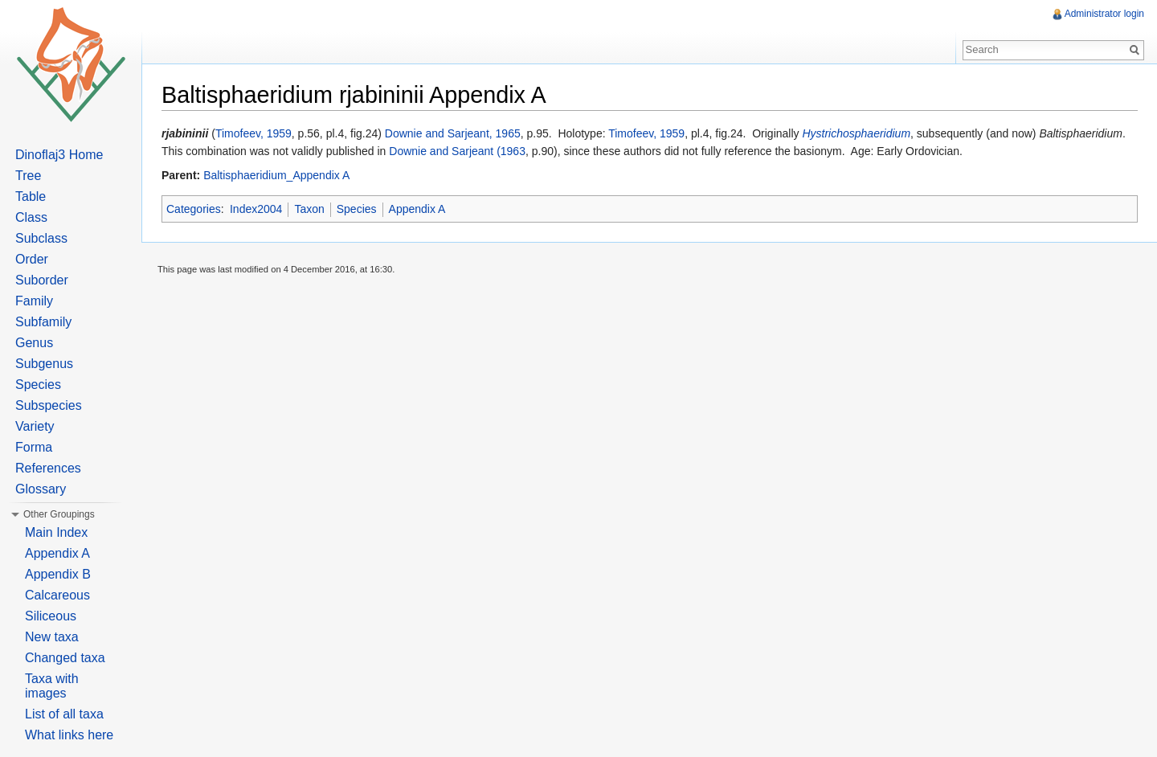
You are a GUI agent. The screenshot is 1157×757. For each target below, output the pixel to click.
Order (31, 259)
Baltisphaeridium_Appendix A (276, 175)
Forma (33, 447)
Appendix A (417, 209)
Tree (28, 175)
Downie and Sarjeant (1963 (457, 151)
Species (357, 209)
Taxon (309, 209)
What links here (69, 735)
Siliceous (50, 616)
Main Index (56, 532)
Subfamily (43, 322)
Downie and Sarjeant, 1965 (453, 133)
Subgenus (44, 363)
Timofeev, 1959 (253, 133)
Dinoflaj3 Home (59, 155)
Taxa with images (52, 686)
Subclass (41, 238)
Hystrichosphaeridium (856, 133)
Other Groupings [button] (59, 514)
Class (31, 217)
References (48, 468)
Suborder (41, 280)
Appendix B (58, 574)
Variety (35, 426)
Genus (34, 343)
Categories (193, 209)
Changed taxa (65, 658)
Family (34, 301)
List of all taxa (64, 714)
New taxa (52, 637)
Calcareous (57, 595)
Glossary (40, 489)
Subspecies (48, 405)
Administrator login (1104, 13)
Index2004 (256, 209)
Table (30, 196)
